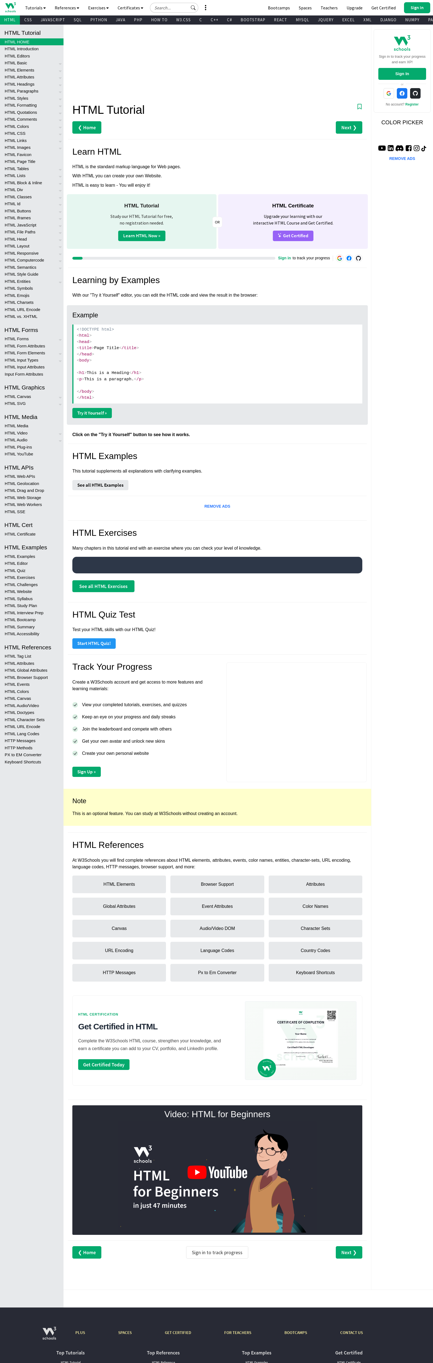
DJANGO (388, 19)
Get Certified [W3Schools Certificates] (383, 7)
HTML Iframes (18, 217)
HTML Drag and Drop (24, 490)
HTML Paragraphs (21, 91)
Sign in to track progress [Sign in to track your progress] (217, 1252)
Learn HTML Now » (141, 236)
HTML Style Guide (21, 274)
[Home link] (10, 7)
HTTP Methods (19, 747)
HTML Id (12, 203)
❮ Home (87, 127)
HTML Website (18, 591)
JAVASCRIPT (53, 19)
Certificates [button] (130, 7)
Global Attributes (119, 906)
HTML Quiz (15, 570)
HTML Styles (16, 98)
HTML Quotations (21, 112)
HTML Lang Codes (22, 733)
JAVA (120, 19)
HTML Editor (16, 563)
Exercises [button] (98, 7)
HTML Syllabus (19, 598)
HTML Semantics (20, 267)
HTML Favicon (18, 154)
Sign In (402, 73)
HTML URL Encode (22, 309)
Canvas (119, 928)
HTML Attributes (19, 77)
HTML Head (16, 239)
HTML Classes (18, 196)
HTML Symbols (19, 288)
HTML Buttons (18, 211)
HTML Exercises (20, 577)
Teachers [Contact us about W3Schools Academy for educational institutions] (329, 7)
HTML (10, 19)
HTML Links (16, 140)
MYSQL (302, 19)
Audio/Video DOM (217, 928)
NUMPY (412, 19)
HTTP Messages (20, 740)
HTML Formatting (21, 105)
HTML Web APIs (20, 476)
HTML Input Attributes (25, 367)
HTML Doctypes (19, 712)
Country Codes (315, 950)
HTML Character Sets (25, 719)
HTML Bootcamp (20, 619)
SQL (78, 19)
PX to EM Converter (23, 754)
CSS (28, 19)
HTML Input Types (21, 360)
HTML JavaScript (20, 225)
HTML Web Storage (23, 497)
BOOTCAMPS (295, 1332)
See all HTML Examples (100, 485)
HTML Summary (20, 626)
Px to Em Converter (217, 972)
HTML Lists (15, 175)
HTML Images (18, 147)
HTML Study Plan (21, 605)
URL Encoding (119, 950)
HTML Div (14, 189)
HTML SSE (15, 511)
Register (412, 104)
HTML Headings (20, 84)
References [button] (67, 7)
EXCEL (348, 19)
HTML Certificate (20, 534)
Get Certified (293, 235)
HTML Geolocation (22, 483)
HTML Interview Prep (24, 612)
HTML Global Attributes (26, 670)
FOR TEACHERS (237, 1332)
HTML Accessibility (22, 633)
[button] (193, 7)
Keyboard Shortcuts (23, 762)
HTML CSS (15, 133)
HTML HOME (17, 41)
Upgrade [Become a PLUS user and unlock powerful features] (355, 7)
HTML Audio (16, 439)
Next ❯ (349, 127)
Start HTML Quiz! (94, 643)
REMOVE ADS (217, 506)
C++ (214, 19)
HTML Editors (17, 56)
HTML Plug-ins (18, 447)
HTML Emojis (17, 295)
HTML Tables (17, 168)
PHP (138, 19)
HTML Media (16, 425)
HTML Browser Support (26, 677)
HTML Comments (21, 119)
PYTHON (98, 19)
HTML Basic (16, 62)
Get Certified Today (104, 1064)
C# (229, 19)
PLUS (80, 1332)
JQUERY (326, 19)
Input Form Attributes (24, 374)
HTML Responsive (22, 253)
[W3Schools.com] (49, 1336)
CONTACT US (351, 1332)
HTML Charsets (19, 302)
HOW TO (159, 19)
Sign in (284, 258)
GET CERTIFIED (178, 1332)
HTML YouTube (19, 454)
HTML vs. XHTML (21, 316)
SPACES (125, 1332)
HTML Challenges (21, 584)
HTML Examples (20, 556)
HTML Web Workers (23, 504)
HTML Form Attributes (25, 346)
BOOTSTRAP (253, 19)
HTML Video (16, 433)
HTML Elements (19, 70)
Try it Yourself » (92, 413)
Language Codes (217, 950)
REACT (280, 19)
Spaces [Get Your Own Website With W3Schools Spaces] (305, 7)
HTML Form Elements (25, 352)
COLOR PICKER (402, 122)
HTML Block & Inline (23, 182)
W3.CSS (183, 19)
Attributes (315, 884)
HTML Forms (17, 338)
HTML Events (17, 684)
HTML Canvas (18, 396)
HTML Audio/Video (22, 705)
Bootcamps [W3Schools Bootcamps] (279, 7)
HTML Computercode (24, 260)
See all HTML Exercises (103, 586)
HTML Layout (17, 246)
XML (367, 19)
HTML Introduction (22, 48)
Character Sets (315, 928)
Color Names (315, 906)
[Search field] (174, 8)
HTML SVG (15, 403)
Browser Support (217, 884)
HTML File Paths (20, 232)
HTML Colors (17, 126)
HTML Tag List (18, 656)
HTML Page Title (20, 161)
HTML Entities (18, 281)
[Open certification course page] (300, 1040)
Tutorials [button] (35, 7)
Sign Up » (86, 772)
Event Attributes (217, 906)
